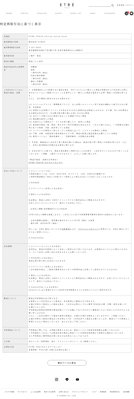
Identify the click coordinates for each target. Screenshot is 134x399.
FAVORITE (131, 13)
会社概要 (126, 392)
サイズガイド (22, 392)
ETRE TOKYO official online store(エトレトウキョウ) (67, 5)
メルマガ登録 (9, 392)
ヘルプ (94, 392)
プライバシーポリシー (68, 341)
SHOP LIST (76, 13)
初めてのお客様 (49, 392)
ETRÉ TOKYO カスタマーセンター (46, 163)
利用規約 (45, 341)
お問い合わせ (64, 392)
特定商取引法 (115, 392)
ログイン (130, 5)
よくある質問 (36, 392)
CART (126, 12)
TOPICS (25, 13)
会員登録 (120, 5)
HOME (9, 13)
